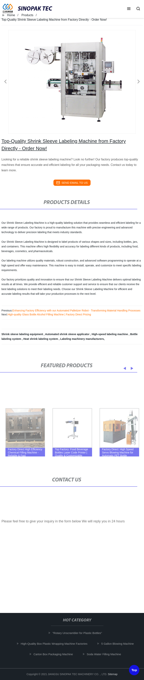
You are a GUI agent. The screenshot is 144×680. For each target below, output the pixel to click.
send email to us (72, 183)
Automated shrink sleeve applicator (67, 334)
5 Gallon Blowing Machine (119, 643)
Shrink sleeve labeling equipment (23, 334)
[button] (128, 9)
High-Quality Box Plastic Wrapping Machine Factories (55, 643)
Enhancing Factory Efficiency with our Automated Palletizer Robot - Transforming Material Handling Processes (76, 310)
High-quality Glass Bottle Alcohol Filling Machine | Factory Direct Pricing (49, 314)
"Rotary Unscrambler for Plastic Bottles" (79, 633)
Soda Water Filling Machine (105, 654)
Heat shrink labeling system (41, 338)
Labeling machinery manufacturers (82, 338)
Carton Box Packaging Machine (54, 654)
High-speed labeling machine (110, 334)
